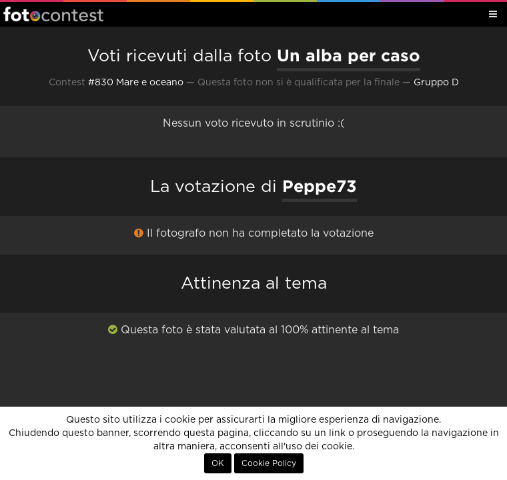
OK (217, 463)
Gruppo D (436, 82)
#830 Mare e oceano (135, 82)
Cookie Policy (268, 463)
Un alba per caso (348, 55)
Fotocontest (53, 14)
